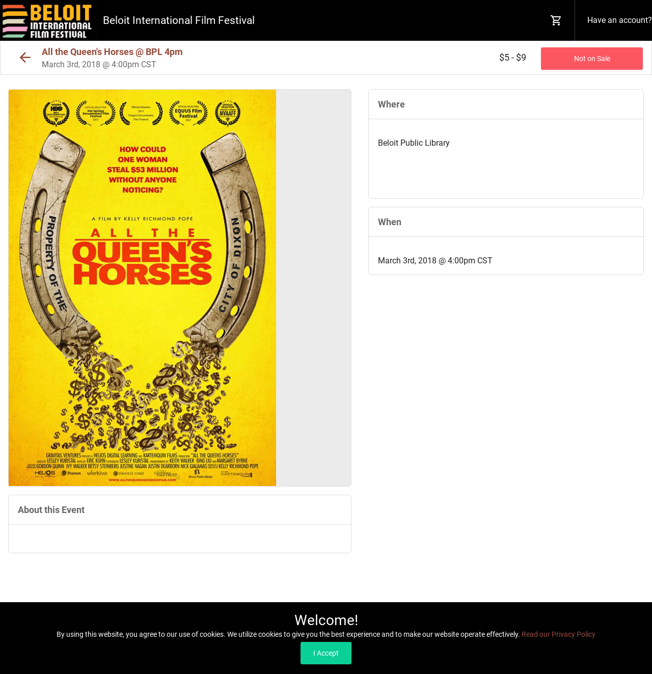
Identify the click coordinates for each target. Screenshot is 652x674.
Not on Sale (592, 59)
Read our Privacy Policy (558, 634)
